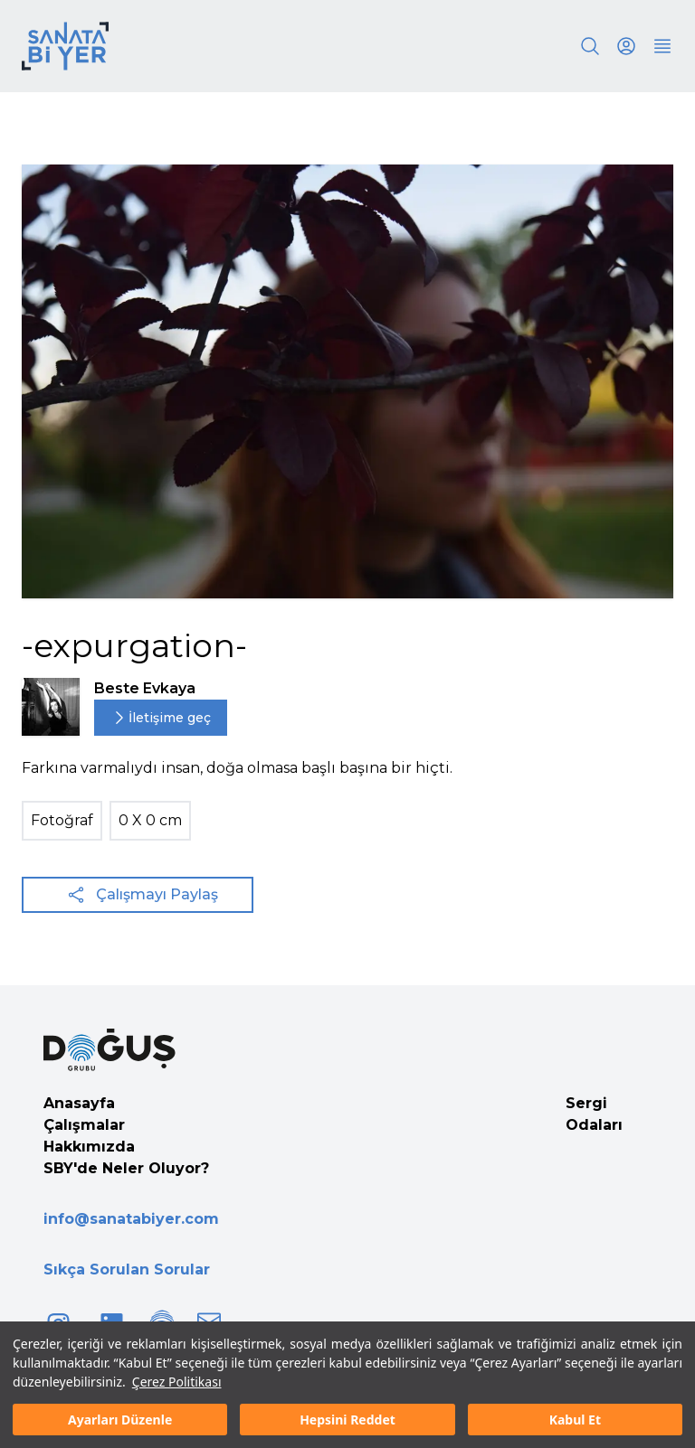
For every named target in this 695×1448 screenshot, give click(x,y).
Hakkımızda (89, 1146)
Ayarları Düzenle (120, 1419)
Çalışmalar (84, 1124)
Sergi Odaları (594, 1114)
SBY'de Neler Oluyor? (126, 1168)
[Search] (590, 46)
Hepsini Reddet (347, 1419)
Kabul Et (575, 1419)
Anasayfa (79, 1103)
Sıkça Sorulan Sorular (126, 1269)
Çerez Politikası (177, 1381)
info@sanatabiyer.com (131, 1218)
